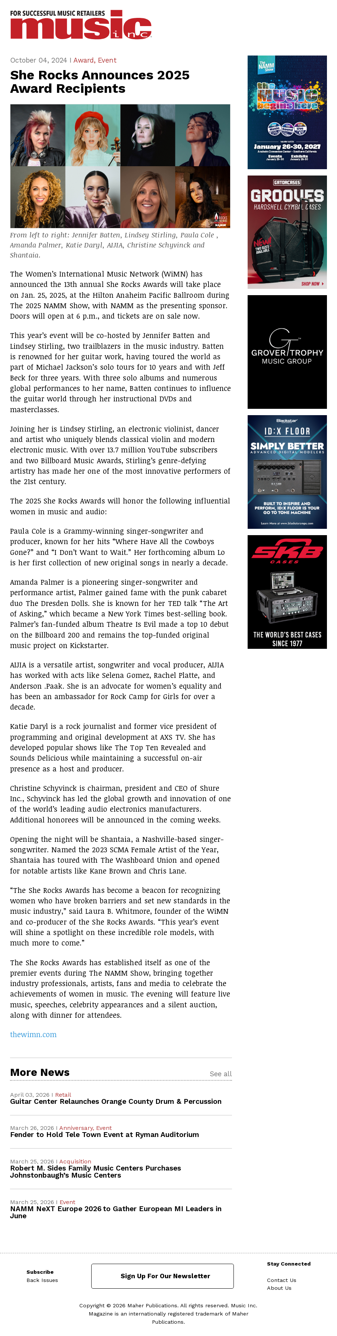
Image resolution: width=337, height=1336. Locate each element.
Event (107, 60)
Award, (85, 60)
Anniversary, (77, 1127)
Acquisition (75, 1161)
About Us (279, 1288)
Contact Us (281, 1280)
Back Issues (42, 1280)
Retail (63, 1094)
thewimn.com (33, 1034)
